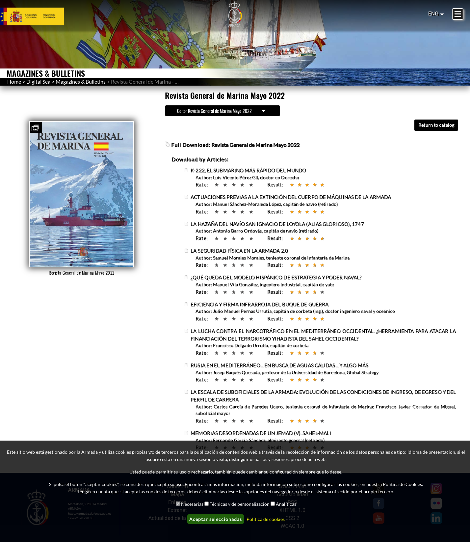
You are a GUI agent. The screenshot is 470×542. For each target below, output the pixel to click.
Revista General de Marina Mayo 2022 (255, 145)
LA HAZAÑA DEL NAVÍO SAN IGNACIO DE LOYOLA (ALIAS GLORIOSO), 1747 (277, 224)
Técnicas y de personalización (240, 504)
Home (14, 81)
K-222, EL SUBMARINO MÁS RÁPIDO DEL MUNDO (248, 170)
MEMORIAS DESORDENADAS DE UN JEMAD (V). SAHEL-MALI (261, 433)
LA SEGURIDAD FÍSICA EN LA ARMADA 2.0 (239, 251)
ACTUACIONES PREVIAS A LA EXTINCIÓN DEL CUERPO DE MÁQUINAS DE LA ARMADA (291, 197)
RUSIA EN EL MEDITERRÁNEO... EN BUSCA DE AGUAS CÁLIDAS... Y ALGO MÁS (279, 365)
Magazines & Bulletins (81, 81)
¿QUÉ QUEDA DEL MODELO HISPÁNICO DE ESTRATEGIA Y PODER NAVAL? (276, 277)
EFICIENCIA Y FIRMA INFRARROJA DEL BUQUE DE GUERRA (259, 304)
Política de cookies (266, 519)
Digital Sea (38, 81)
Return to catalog (436, 125)
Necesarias (192, 504)
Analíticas (286, 504)
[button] (35, 128)
